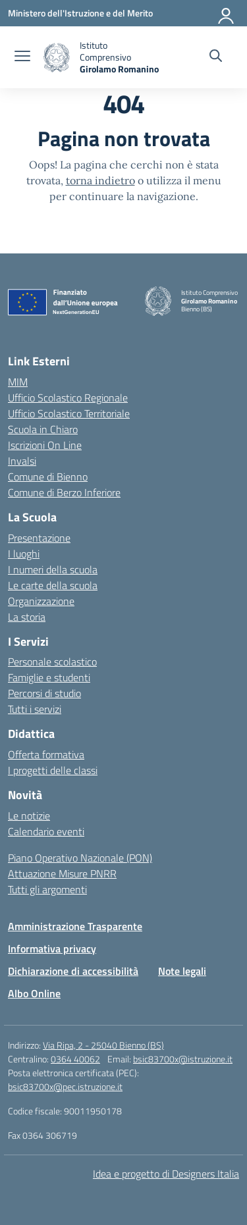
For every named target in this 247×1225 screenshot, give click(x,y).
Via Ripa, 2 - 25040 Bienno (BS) (103, 1045)
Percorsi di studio (44, 693)
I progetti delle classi (52, 770)
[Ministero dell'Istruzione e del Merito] (80, 13)
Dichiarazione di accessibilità (73, 971)
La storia (26, 617)
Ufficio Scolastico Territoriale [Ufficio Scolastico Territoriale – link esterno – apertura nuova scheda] (69, 413)
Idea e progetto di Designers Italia (166, 1174)
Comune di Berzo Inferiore (64, 492)
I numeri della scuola (52, 569)
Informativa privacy (52, 948)
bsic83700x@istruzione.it (183, 1059)
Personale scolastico (52, 661)
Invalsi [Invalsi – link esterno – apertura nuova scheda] (22, 461)
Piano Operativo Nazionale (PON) (80, 858)
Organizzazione (41, 601)
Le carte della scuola (52, 585)
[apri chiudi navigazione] (22, 57)
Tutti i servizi (34, 709)
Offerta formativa (46, 754)
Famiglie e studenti (49, 677)
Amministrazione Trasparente (75, 926)
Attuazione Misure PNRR (62, 873)
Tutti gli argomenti (47, 889)
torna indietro (100, 180)
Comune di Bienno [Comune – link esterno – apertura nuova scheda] (48, 476)
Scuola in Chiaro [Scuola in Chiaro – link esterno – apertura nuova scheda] (43, 429)
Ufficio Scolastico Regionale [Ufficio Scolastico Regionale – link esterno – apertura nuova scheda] (68, 397)
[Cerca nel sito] (216, 57)
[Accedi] (226, 13)
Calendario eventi (46, 831)
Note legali (182, 971)
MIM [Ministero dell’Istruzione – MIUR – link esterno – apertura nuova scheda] (18, 382)
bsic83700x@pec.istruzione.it (65, 1086)
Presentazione (39, 538)
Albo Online (34, 993)
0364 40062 (75, 1059)
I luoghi (24, 553)
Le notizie (29, 815)
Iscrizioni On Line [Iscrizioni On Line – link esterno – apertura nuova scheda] (45, 445)
